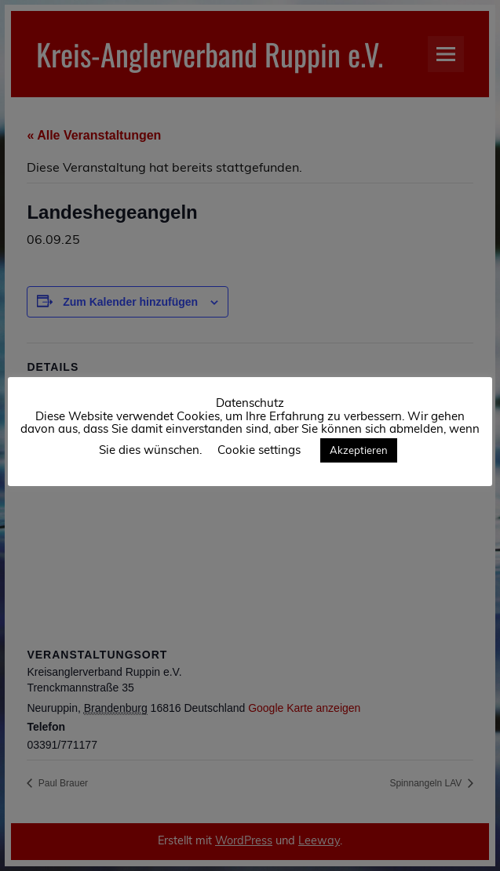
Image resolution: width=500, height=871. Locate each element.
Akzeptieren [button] (359, 450)
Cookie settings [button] (259, 449)
